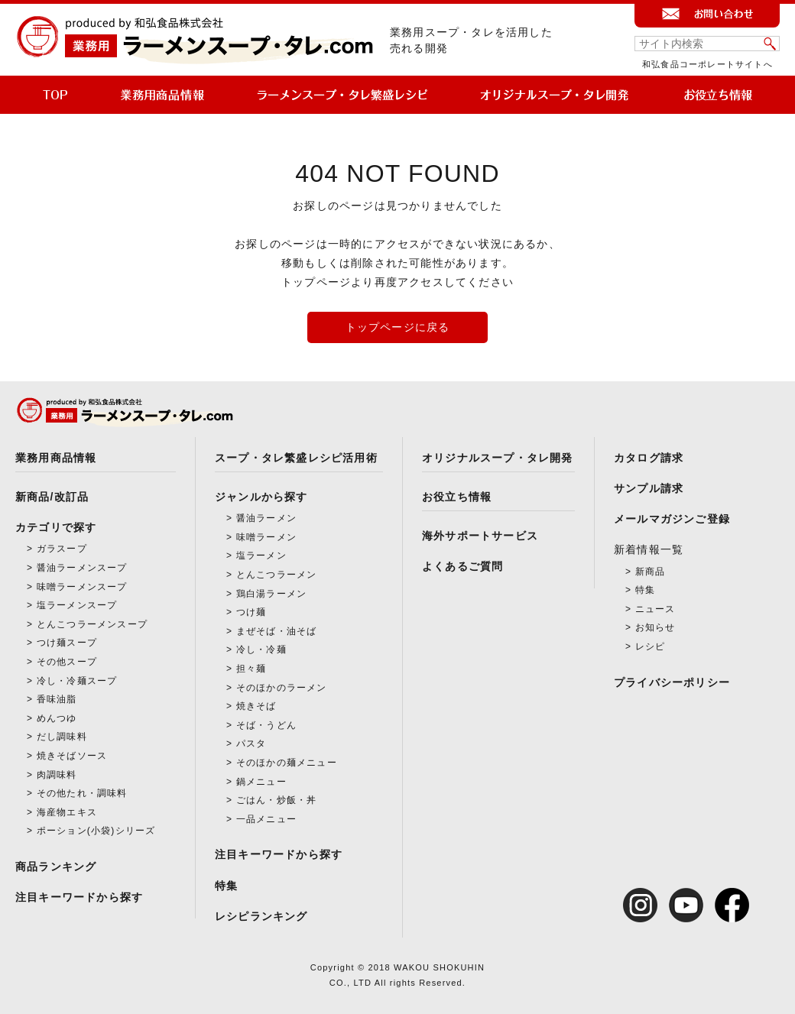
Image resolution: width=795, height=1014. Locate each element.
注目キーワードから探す (79, 897)
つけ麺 (251, 612)
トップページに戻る (398, 327)
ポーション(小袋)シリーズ (96, 830)
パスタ (251, 743)
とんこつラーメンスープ (92, 624)
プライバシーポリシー (672, 682)
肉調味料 (57, 774)
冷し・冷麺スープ (77, 680)
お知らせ (655, 627)
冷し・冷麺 (261, 649)
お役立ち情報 (457, 497)
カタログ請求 (648, 458)
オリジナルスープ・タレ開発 (497, 458)
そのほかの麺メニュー (286, 762)
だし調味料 (62, 736)
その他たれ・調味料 (82, 793)
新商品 (650, 571)
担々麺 (251, 668)
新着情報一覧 (648, 549)
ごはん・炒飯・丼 (276, 800)
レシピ (650, 646)
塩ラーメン (261, 555)
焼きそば (256, 706)
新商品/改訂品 (52, 497)
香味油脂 (57, 699)
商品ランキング (55, 866)
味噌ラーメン (266, 537)
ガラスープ (62, 548)
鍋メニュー (261, 781)
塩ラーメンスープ (77, 605)
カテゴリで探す (55, 527)
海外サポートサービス (480, 536)
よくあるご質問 (462, 566)
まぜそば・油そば (276, 631)
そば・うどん (266, 725)
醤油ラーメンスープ (82, 567)
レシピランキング (261, 916)
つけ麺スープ (67, 642)
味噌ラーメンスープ (82, 587)
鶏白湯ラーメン (271, 593)
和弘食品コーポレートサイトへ (707, 64)
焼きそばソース (72, 755)
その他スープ (67, 661)
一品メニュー (266, 819)
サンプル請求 (648, 488)
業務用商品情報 (55, 458)
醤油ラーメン (266, 518)
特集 (226, 886)
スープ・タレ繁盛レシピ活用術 (296, 458)
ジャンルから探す (261, 497)
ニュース (655, 609)
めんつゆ (57, 718)
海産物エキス (67, 812)
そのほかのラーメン (281, 687)
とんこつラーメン (276, 574)
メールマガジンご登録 (672, 519)
